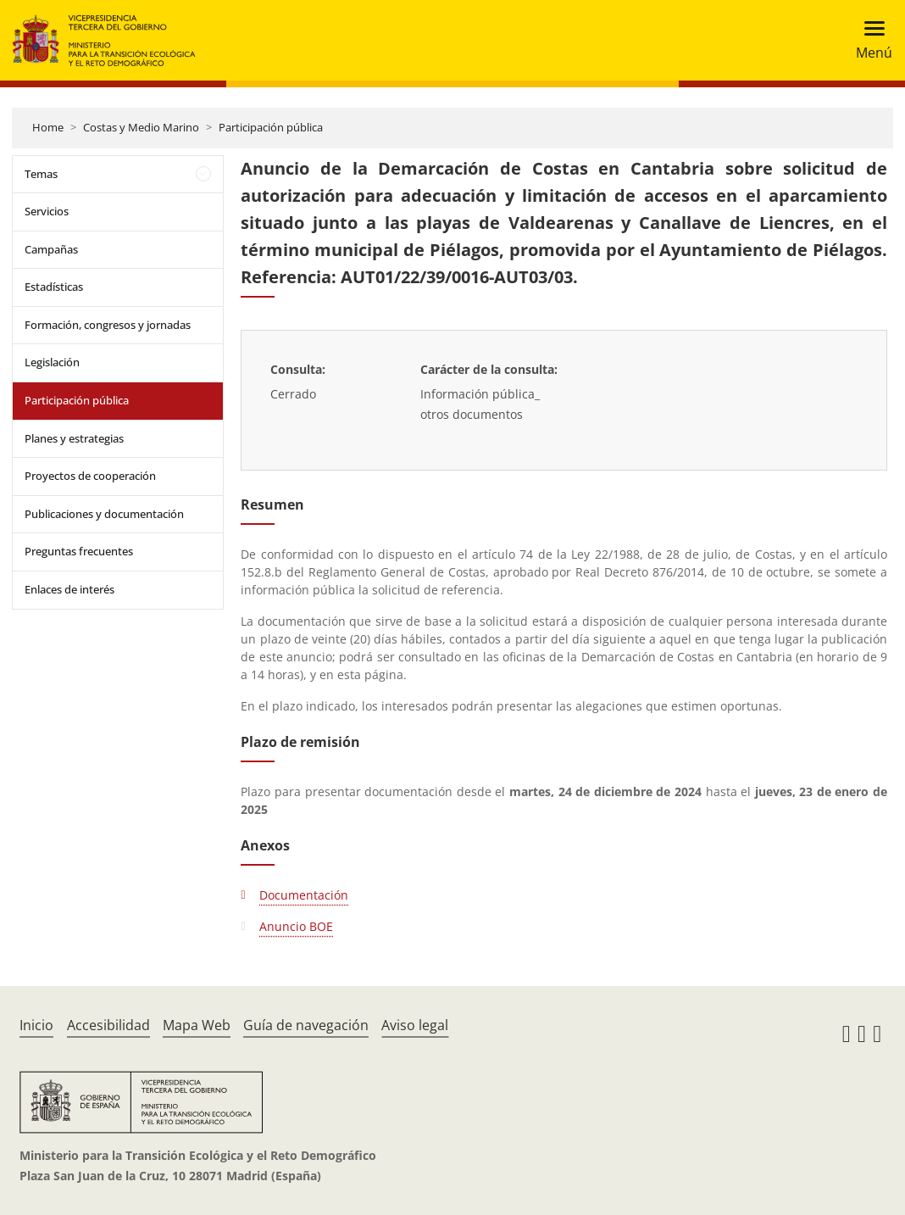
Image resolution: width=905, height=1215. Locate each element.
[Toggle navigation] (869, 40)
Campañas (51, 249)
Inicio (36, 1025)
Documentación (303, 895)
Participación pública (271, 127)
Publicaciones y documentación (104, 513)
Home (48, 127)
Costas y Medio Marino (141, 127)
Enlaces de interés (69, 589)
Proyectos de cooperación (90, 475)
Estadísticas (54, 286)
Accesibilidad (108, 1025)
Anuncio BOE (296, 926)
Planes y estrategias (74, 438)
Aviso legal (414, 1025)
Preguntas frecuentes (79, 551)
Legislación (52, 362)
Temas (41, 173)
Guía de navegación (306, 1025)
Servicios (47, 211)
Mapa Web (196, 1025)
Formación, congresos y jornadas (108, 324)
